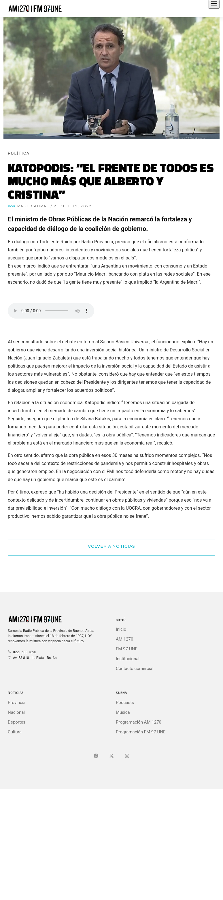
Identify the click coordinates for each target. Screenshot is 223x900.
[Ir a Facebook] (96, 756)
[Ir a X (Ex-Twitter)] (111, 756)
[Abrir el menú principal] (214, 4)
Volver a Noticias (111, 546)
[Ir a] (127, 756)
